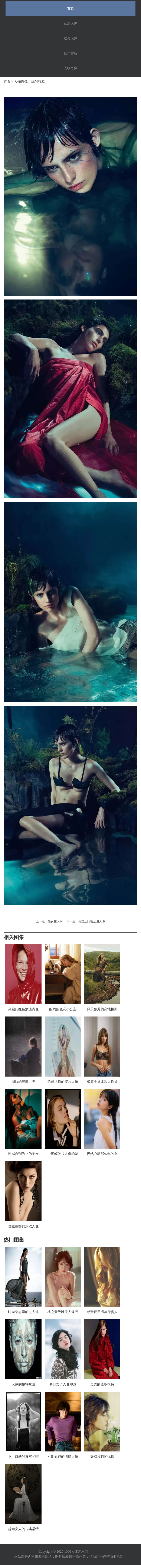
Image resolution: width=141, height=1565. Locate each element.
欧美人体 (70, 38)
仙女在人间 (55, 921)
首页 (70, 8)
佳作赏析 (70, 53)
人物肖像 (70, 68)
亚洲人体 (70, 23)
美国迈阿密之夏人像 (91, 921)
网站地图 (96, 1551)
